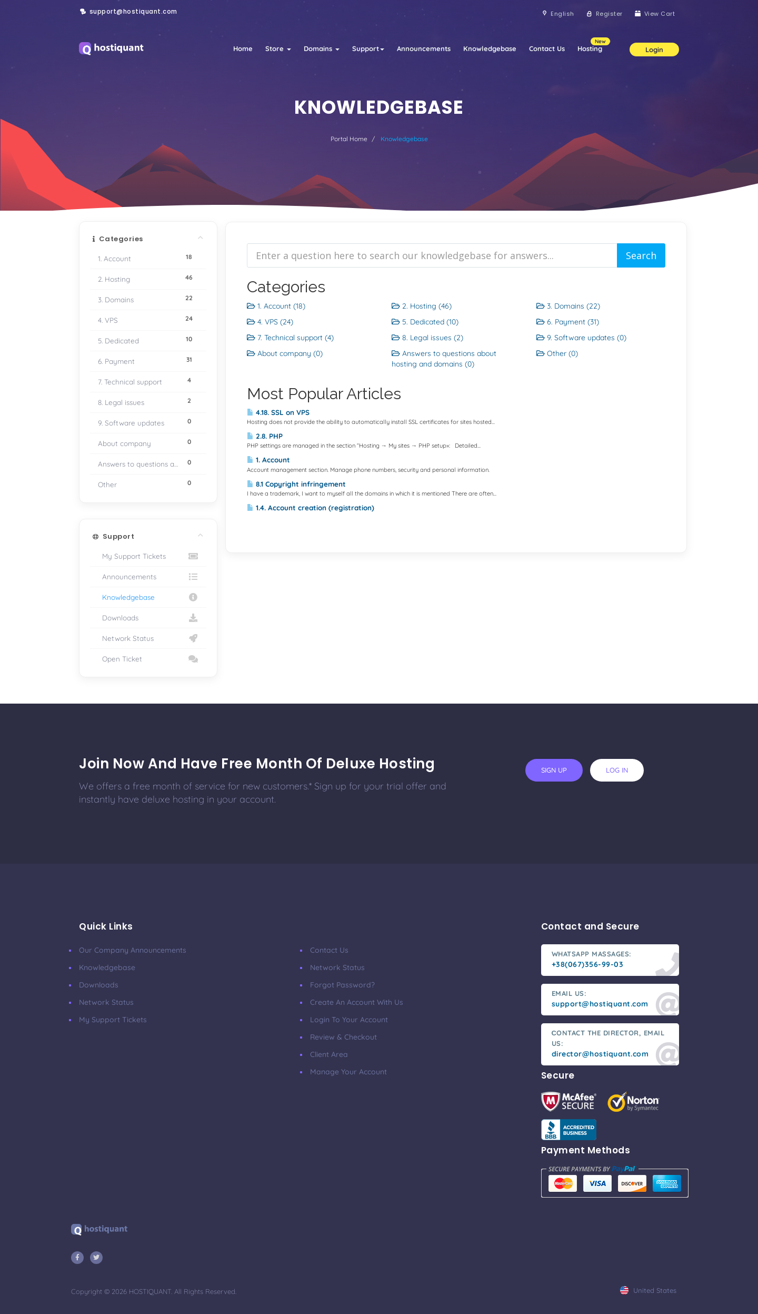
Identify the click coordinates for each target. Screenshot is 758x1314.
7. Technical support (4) (290, 337)
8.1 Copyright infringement (296, 484)
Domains (322, 48)
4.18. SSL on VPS (278, 412)
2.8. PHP (265, 436)
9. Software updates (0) (581, 337)
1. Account (268, 460)
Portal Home (349, 139)
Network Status (148, 638)
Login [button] (654, 49)
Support (368, 48)
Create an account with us (356, 1002)
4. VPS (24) (270, 322)
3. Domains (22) (568, 306)
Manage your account (348, 1071)
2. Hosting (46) (422, 306)
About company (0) (285, 353)
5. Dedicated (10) (425, 322)
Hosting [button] (593, 45)
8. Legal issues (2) (427, 337)
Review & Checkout (343, 1037)
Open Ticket (148, 659)
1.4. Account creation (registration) (310, 507)
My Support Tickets (148, 556)
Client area (329, 1054)
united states (648, 1290)
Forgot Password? (342, 985)
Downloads (148, 617)
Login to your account (349, 1019)
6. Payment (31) (567, 322)
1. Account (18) (276, 306)
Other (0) (557, 353)
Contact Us (547, 48)
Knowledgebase (489, 48)
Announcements (424, 48)
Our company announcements (132, 950)
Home (243, 48)
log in (617, 770)
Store (278, 48)
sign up (554, 770)
